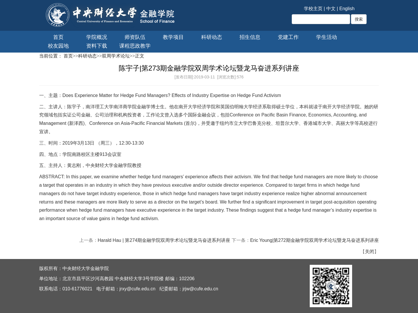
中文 (331, 8)
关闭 (369, 251)
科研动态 (211, 37)
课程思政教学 (135, 46)
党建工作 (288, 37)
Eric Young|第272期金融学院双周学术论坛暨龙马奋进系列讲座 (314, 240)
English (346, 8)
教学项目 (173, 37)
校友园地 (58, 46)
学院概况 (96, 37)
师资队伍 (135, 37)
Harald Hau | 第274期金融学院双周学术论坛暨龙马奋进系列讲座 (164, 240)
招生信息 (249, 37)
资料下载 (96, 46)
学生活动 (326, 37)
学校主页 (313, 8)
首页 (58, 37)
